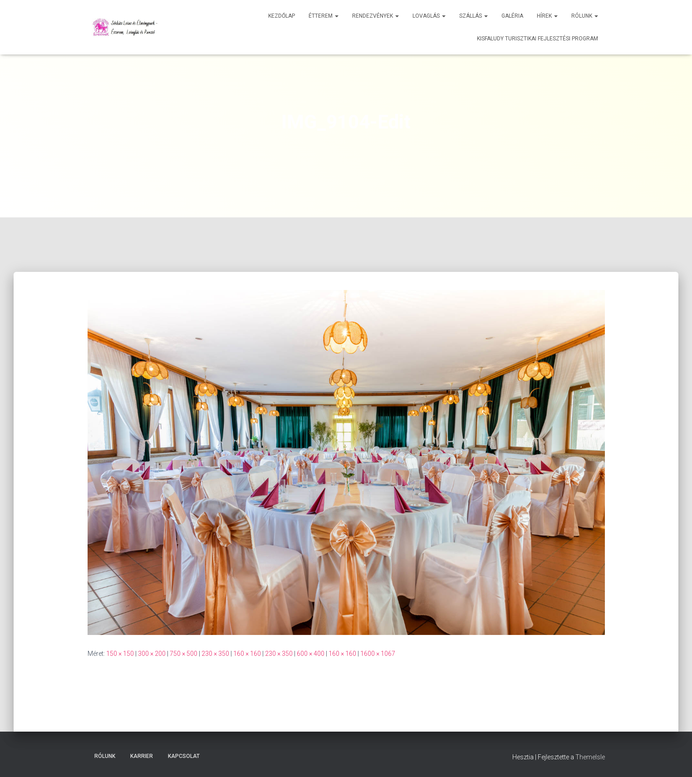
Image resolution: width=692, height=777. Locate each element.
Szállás (473, 16)
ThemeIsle (590, 757)
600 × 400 (310, 653)
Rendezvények (375, 16)
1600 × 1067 (377, 653)
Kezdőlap (281, 16)
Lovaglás (429, 16)
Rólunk (584, 16)
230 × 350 (215, 653)
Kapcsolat (184, 756)
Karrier (141, 756)
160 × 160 (247, 653)
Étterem (324, 16)
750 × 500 (183, 653)
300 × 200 (152, 653)
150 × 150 (120, 653)
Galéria (512, 16)
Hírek (547, 16)
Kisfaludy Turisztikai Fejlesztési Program (537, 38)
